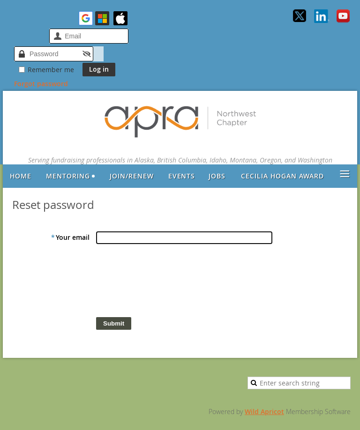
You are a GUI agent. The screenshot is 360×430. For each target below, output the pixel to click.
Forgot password (41, 83)
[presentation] (167, 283)
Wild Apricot (264, 411)
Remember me (51, 69)
